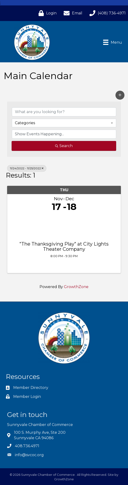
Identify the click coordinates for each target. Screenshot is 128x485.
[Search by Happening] (64, 134)
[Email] (71, 13)
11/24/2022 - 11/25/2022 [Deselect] (27, 168)
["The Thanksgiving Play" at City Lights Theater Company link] (64, 225)
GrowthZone (76, 287)
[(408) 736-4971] (106, 13)
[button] (119, 95)
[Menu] (112, 42)
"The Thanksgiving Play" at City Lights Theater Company (64, 246)
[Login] (46, 13)
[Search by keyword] (64, 111)
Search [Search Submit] (64, 146)
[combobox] (64, 123)
